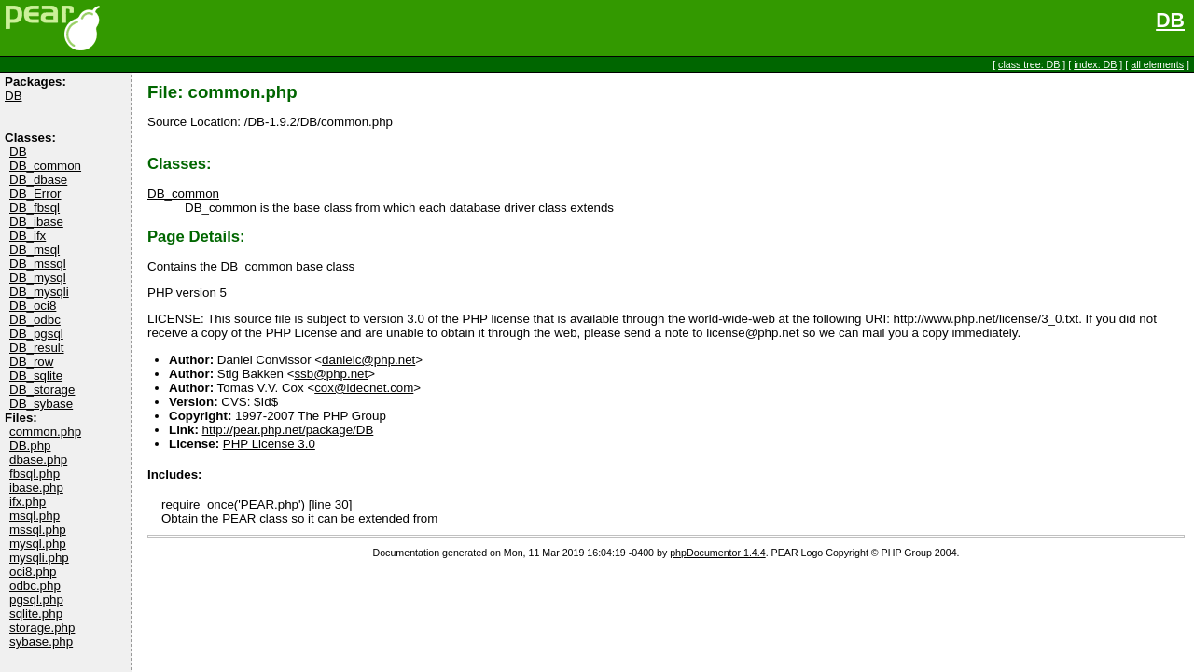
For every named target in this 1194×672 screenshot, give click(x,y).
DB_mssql (37, 264)
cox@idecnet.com (363, 388)
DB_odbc (35, 320)
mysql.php (37, 544)
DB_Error (35, 194)
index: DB (1095, 64)
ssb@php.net (331, 374)
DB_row (31, 362)
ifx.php (27, 502)
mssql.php (37, 530)
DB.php (29, 446)
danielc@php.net (368, 360)
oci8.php (32, 572)
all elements (1157, 64)
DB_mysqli (39, 292)
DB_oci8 (32, 306)
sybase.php (41, 642)
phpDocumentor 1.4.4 (717, 552)
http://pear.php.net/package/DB (288, 430)
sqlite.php (35, 614)
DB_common (45, 166)
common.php (45, 432)
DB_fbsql (34, 208)
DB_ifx (27, 236)
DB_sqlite (35, 376)
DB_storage (42, 390)
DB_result (36, 348)
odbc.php (35, 586)
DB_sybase (41, 404)
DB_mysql (37, 278)
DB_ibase (36, 222)
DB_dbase (38, 180)
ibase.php (36, 488)
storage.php (42, 628)
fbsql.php (34, 474)
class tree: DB (1029, 64)
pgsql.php (36, 600)
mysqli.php (39, 558)
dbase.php (38, 460)
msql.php (34, 516)
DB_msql (34, 250)
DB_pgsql (36, 334)
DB (1170, 20)
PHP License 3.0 (269, 444)
